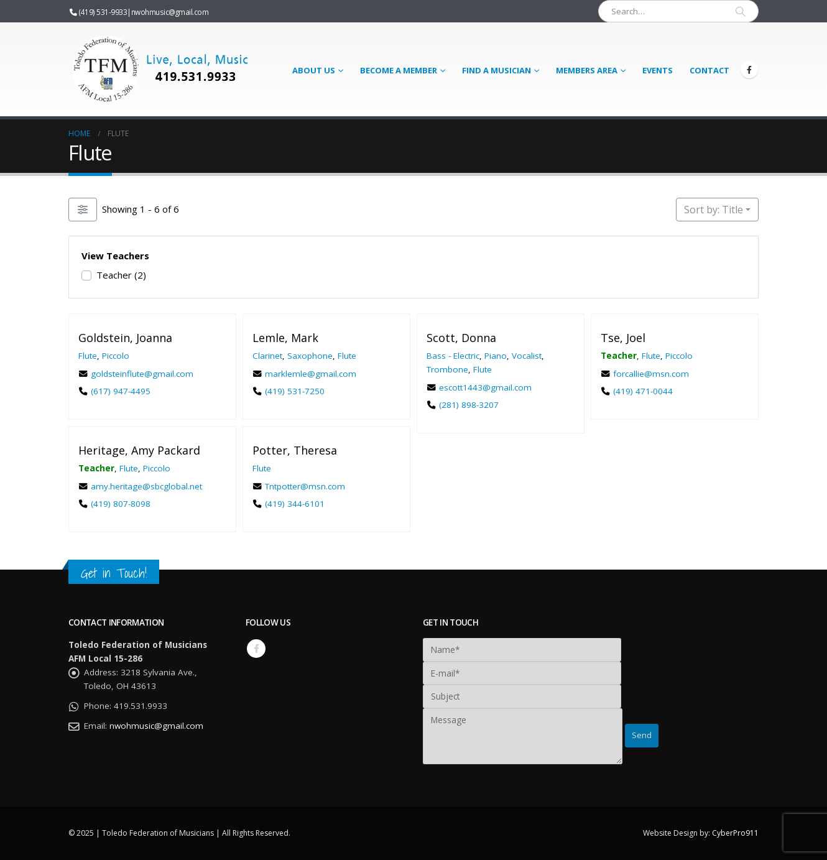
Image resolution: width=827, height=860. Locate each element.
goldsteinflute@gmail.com (142, 373)
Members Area (586, 70)
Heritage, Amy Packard (139, 450)
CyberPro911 (735, 833)
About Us (313, 70)
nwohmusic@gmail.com (170, 12)
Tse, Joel (623, 337)
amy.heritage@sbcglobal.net (146, 485)
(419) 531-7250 (295, 391)
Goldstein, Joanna (125, 337)
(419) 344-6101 (295, 503)
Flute (87, 355)
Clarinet (267, 355)
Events (657, 70)
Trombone (447, 368)
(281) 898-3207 (469, 404)
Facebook (256, 648)
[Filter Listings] (82, 209)
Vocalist (527, 355)
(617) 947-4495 (120, 391)
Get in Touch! (114, 573)
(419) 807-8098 (120, 503)
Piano (495, 355)
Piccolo (115, 355)
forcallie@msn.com (651, 373)
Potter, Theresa (294, 450)
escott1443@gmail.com (485, 386)
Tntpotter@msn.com (305, 485)
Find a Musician (496, 70)
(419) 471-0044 (643, 391)
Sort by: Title (713, 209)
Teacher (121, 275)
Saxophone (310, 355)
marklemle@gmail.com (310, 373)
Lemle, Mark (285, 337)
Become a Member (398, 70)
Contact (709, 70)
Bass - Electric (453, 355)
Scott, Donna (461, 337)
